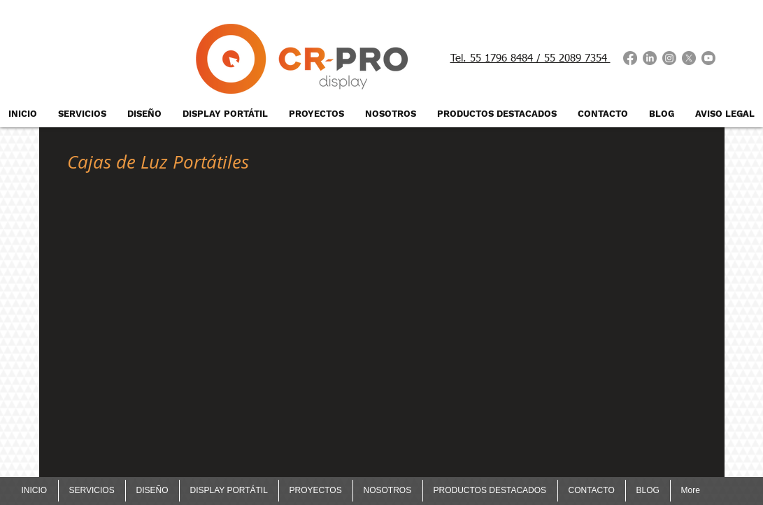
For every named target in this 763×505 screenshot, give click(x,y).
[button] (159, 246)
